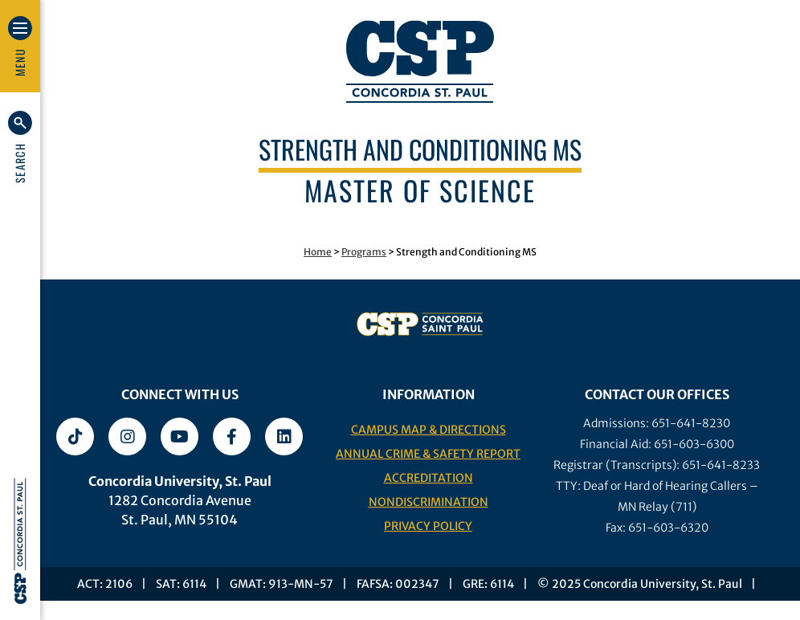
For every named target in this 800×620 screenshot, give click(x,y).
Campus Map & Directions (428, 429)
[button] (20, 147)
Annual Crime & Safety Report (428, 454)
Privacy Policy (428, 526)
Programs (363, 252)
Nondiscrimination (428, 502)
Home (318, 252)
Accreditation (428, 478)
